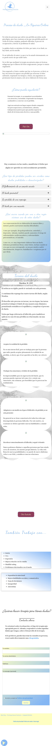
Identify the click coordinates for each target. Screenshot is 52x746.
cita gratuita (33, 659)
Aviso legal (36, 742)
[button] (26, 126)
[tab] (26, 207)
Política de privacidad (25, 719)
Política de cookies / (28, 742)
